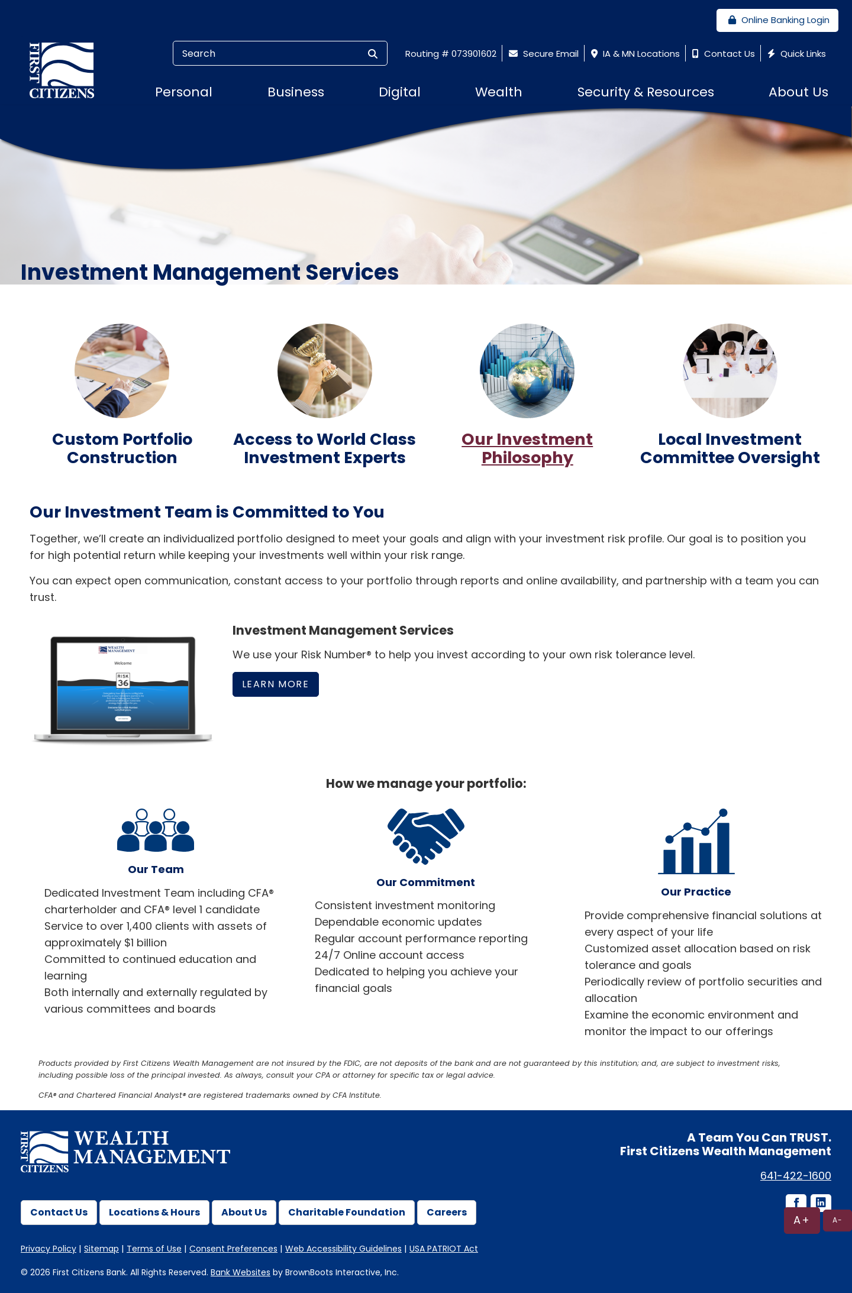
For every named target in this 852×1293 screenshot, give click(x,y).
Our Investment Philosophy (527, 448)
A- (837, 1220)
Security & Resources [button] (645, 92)
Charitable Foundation (346, 1212)
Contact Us (722, 53)
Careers (447, 1212)
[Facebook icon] (795, 1204)
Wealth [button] (498, 92)
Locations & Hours (154, 1212)
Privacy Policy (48, 1249)
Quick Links (795, 53)
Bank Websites (240, 1272)
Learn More (275, 684)
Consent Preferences (233, 1249)
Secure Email (542, 53)
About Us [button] (798, 92)
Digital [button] (400, 92)
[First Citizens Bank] (66, 69)
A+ (802, 1220)
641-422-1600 (795, 1175)
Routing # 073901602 (450, 53)
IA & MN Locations (634, 53)
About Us (244, 1212)
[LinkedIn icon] (820, 1204)
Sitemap (101, 1249)
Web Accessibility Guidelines (343, 1249)
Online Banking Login (777, 20)
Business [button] (295, 92)
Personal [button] (183, 92)
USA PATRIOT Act (443, 1249)
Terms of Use (154, 1249)
